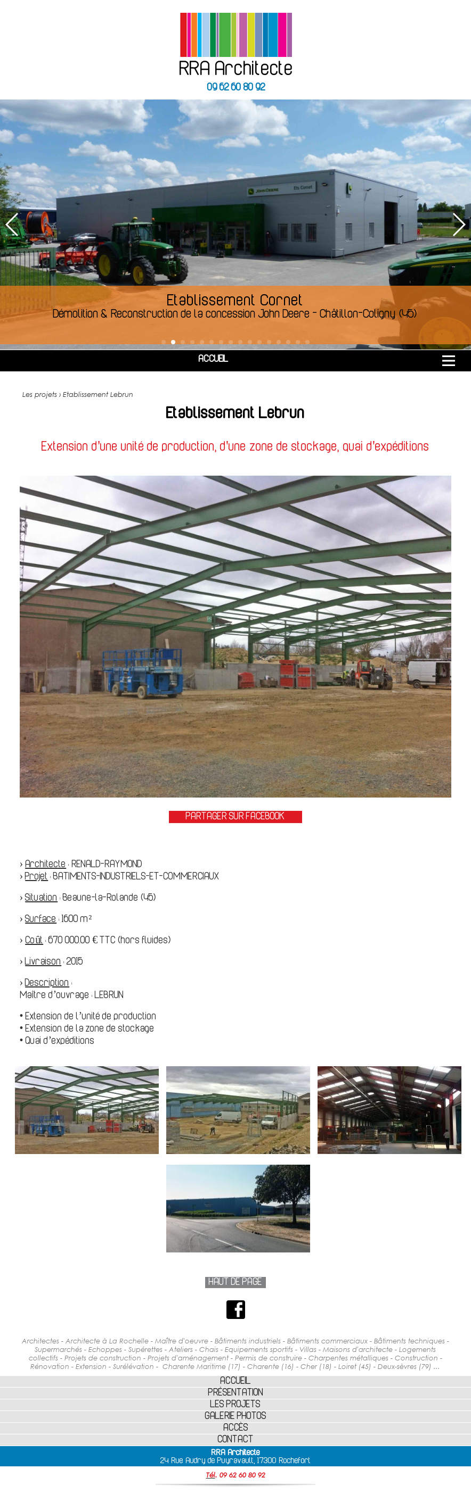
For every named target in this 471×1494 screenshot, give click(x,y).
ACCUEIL (213, 359)
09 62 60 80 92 (236, 88)
